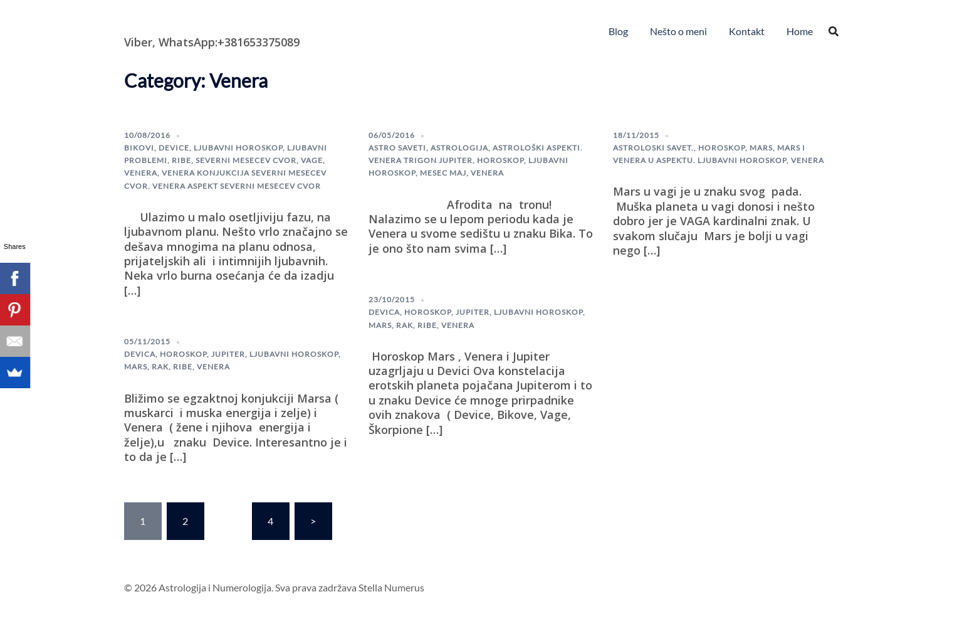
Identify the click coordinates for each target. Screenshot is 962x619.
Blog (618, 31)
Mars (761, 147)
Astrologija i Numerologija (196, 21)
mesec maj (443, 172)
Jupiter (228, 354)
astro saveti (397, 147)
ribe (181, 160)
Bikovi (139, 147)
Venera (140, 172)
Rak (160, 366)
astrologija (459, 147)
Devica (139, 354)
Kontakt (747, 31)
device (174, 147)
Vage (312, 160)
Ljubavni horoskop (238, 147)
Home (800, 31)
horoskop (500, 160)
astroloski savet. (653, 147)
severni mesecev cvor (246, 160)
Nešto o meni (678, 31)
